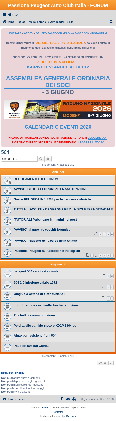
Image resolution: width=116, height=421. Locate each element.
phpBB (44, 407)
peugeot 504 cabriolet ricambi (36, 271)
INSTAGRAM (99, 33)
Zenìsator (58, 412)
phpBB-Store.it (68, 416)
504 (5, 152)
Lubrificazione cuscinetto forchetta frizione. (46, 305)
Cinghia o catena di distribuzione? (39, 294)
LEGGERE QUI (97, 137)
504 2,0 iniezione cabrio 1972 (35, 282)
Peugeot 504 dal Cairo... (32, 345)
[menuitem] (13, 15)
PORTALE (15, 33)
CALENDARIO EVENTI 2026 (58, 127)
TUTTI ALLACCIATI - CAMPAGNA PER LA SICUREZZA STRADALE (63, 209)
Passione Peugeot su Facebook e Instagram (47, 251)
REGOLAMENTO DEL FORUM (36, 179)
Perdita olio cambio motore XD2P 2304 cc (45, 325)
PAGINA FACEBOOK (76, 33)
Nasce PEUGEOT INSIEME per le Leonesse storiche (52, 199)
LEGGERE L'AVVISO (91, 142)
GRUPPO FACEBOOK (49, 33)
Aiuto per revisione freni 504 (35, 335)
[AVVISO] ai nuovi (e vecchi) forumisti (42, 229)
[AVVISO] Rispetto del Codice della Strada (45, 240)
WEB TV (28, 33)
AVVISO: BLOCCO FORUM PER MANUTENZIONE (51, 189)
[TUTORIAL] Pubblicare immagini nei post (45, 219)
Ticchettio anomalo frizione (34, 315)
